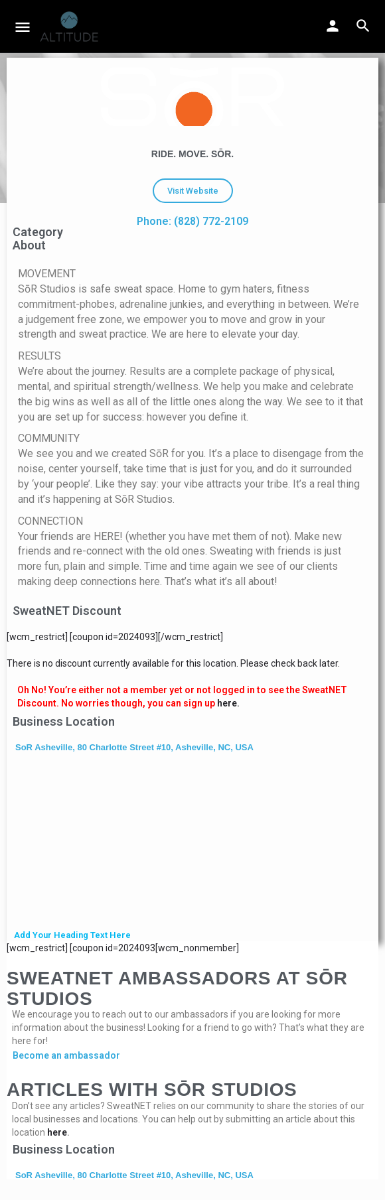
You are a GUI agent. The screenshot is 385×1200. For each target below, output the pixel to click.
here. (228, 703)
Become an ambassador (66, 1055)
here (57, 1132)
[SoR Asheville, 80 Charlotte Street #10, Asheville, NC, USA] (192, 842)
